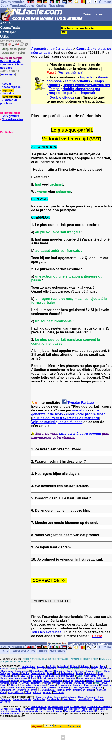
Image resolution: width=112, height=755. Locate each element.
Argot (103, 666)
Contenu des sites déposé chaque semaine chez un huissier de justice (54, 710)
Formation (5, 676)
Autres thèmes (70, 72)
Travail (90, 690)
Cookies (99, 711)
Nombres (4, 683)
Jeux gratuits (10, 116)
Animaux (84, 666)
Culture (105, 647)
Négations (36, 683)
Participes (67, 683)
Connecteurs (36, 671)
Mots (46, 680)
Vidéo (3, 692)
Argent (94, 666)
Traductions (79, 690)
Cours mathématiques (65, 697)
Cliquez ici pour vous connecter (14, 50)
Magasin (4, 680)
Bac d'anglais (54, 699)
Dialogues (5, 673)
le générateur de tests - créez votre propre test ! (68, 412)
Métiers (90, 680)
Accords (41, 666)
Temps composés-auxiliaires (86, 85)
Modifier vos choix (10, 713)
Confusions (7, 671)
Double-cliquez (62, 97)
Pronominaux (64, 685)
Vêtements (58, 692)
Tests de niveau (47, 690)
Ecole (50, 673)
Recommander (11, 96)
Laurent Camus (39, 706)
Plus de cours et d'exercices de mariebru (65, 418)
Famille (79, 673)
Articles (4, 669)
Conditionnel (104, 669)
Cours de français (22, 699)
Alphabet (74, 666)
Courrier (90, 671)
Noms (14, 683)
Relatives (63, 687)
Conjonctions (22, 671)
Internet (42, 678)
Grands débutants (65, 676)
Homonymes (6, 678)
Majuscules (25, 680)
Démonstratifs (38, 673)
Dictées (16, 673)
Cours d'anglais (44, 697)
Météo (99, 680)
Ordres (56, 683)
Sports (73, 687)
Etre (56, 673)
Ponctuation (26, 685)
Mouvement (57, 680)
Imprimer (8, 90)
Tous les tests (64, 690)
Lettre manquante (86, 678)
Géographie (90, 676)
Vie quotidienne (15, 692)
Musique (68, 680)
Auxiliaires (22, 669)
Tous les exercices (46, 632)
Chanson (34, 669)
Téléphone (100, 690)
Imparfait (87, 77)
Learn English (85, 699)
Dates (107, 671)
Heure (101, 676)
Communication (49, 669)
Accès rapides (11, 87)
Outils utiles (39, 699)
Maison (14, 680)
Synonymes (23, 690)
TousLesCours (22, 6)
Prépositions (7, 687)
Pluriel (3, 685)
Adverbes (63, 666)
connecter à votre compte (80, 434)
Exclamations (67, 673)
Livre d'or (8, 93)
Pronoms (77, 685)
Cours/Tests (10, 27)
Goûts (38, 676)
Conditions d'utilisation (99, 706)
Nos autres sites (12, 119)
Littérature (102, 678)
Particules (79, 683)
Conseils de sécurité (11, 709)
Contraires (59, 671)
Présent (20, 687)
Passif (89, 683)
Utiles (5, 36)
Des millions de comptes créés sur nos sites (12, 62)
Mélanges (80, 680)
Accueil (6, 23)
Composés (90, 669)
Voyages (47, 692)
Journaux (71, 678)
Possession (40, 685)
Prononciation (91, 685)
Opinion (47, 683)
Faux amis (90, 673)
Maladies (37, 680)
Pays (104, 683)
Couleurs (79, 671)
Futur (15, 676)
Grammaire (48, 676)
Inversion (52, 678)
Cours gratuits (12, 647)
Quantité (41, 687)
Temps (34, 690)
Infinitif (32, 678)
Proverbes (105, 685)
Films (100, 673)
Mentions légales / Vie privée (79, 711)
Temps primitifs (77, 81)
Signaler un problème (8, 101)
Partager (88, 402)
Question (52, 687)
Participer (8, 32)
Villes (28, 692)
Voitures (37, 692)
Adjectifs (51, 666)
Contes (49, 671)
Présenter (31, 687)
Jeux (4, 6)
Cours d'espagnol (87, 697)
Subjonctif (97, 687)
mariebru (79, 410)
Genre (30, 676)
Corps (70, 671)
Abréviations (28, 666)
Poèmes (51, 685)
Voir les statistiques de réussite (56, 422)
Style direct (84, 687)
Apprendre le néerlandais (51, 49)
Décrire (25, 673)
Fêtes (22, 676)
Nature (107, 680)
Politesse (13, 685)
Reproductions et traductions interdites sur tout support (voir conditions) (60, 709)
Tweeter (73, 402)
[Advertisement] (13, 155)
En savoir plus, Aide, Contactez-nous (67, 706)
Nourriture (24, 683)
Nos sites (56, 6)
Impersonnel (21, 678)
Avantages (8, 74)
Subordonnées (7, 690)
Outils (41, 6)
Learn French (69, 699)
